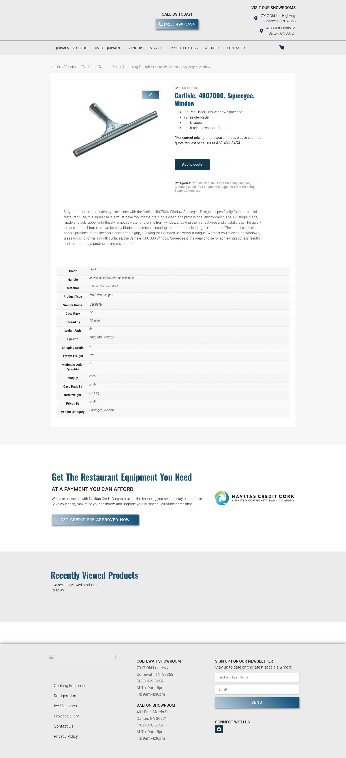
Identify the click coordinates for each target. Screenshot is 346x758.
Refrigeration (65, 695)
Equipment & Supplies (70, 48)
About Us (212, 48)
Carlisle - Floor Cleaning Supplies (126, 66)
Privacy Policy (66, 736)
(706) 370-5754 (150, 725)
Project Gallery (185, 48)
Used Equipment (108, 48)
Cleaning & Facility (188, 187)
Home (56, 66)
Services (157, 48)
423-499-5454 (228, 143)
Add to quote (192, 164)
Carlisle (88, 66)
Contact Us (236, 48)
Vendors (135, 48)
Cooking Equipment (71, 685)
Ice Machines (65, 706)
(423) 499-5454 (150, 681)
